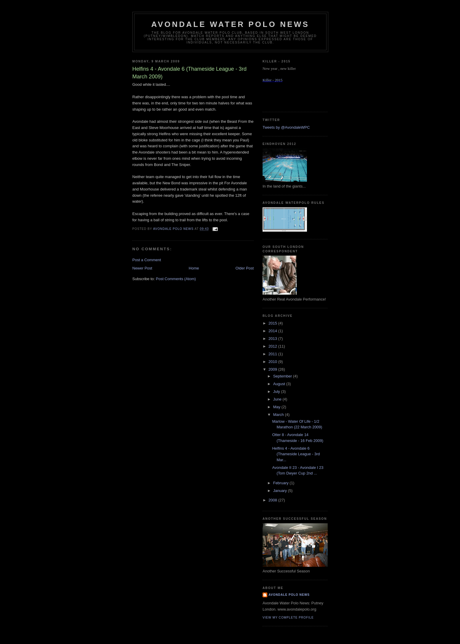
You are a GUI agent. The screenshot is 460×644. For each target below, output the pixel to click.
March (279, 414)
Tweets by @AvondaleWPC (286, 127)
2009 (273, 369)
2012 (273, 346)
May (277, 407)
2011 (273, 354)
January (280, 490)
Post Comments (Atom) (176, 279)
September (283, 376)
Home (194, 268)
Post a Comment (146, 260)
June (278, 399)
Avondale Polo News (289, 594)
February (281, 483)
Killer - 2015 (272, 80)
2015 (273, 323)
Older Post (245, 268)
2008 (273, 500)
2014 (273, 331)
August (279, 384)
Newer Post (142, 268)
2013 (273, 338)
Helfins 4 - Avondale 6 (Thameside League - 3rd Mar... (296, 454)
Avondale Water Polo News (230, 24)
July (277, 391)
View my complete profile (288, 617)
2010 (273, 361)
